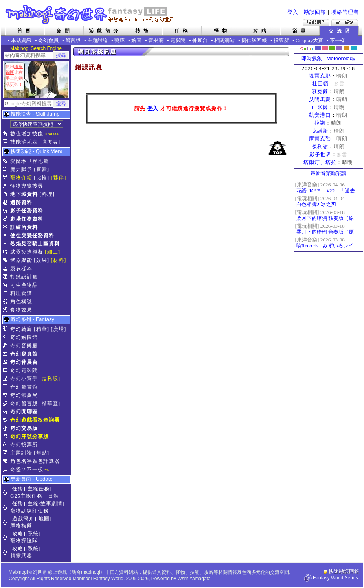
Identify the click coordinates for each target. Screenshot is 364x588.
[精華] (41, 329)
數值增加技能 (26, 133)
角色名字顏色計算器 (35, 461)
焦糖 (346, 48)
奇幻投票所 (24, 445)
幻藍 (318, 48)
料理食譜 (21, 293)
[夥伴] (58, 178)
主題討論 (97, 40)
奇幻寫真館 (24, 354)
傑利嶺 (320, 146)
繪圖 (136, 40)
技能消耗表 (24, 142)
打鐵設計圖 (24, 277)
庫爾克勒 (320, 139)
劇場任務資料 (26, 219)
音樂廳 (156, 40)
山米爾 (320, 107)
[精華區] (49, 403)
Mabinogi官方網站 (344, 22)
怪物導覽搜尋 (26, 186)
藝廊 (119, 40)
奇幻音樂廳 (24, 345)
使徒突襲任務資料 (32, 235)
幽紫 (339, 48)
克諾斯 (320, 131)
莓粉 (325, 48)
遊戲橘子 (316, 22)
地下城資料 (24, 194)
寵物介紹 (21, 178)
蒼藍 (354, 48)
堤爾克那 (320, 76)
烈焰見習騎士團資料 (35, 244)
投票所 (281, 40)
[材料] (58, 260)
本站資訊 (21, 40)
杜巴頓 (320, 84)
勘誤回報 (315, 12)
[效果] (41, 260)
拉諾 (319, 123)
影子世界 (320, 154)
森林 (332, 48)
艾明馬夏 (320, 99)
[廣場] (58, 329)
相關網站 (224, 40)
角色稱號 (21, 301)
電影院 (178, 40)
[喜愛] (41, 169)
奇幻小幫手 (24, 379)
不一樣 (337, 40)
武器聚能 (21, 260)
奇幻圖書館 (24, 387)
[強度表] (49, 142)
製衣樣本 (21, 268)
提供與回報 (254, 40)
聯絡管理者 (345, 12)
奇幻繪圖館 (24, 337)
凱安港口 (320, 115)
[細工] (52, 252)
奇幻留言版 (24, 403)
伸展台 (200, 40)
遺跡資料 (21, 202)
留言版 (73, 40)
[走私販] (49, 379)
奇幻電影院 (24, 370)
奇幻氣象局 (24, 395)
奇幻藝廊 (21, 329)
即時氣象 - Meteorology (328, 58)
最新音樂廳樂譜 (328, 173)
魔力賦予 (21, 169)
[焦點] (41, 453)
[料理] (47, 194)
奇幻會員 (48, 40)
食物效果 (21, 310)
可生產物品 (24, 285)
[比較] (41, 178)
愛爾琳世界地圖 (29, 161)
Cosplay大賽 (309, 40)
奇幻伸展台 (24, 362)
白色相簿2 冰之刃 (316, 204)
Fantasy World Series (335, 578)
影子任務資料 (26, 211)
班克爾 (320, 91)
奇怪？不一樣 (26, 469)
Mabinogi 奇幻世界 (90, 14)
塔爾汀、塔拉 (319, 162)
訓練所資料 (24, 227)
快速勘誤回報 (344, 571)
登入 (292, 12)
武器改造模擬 (26, 252)
